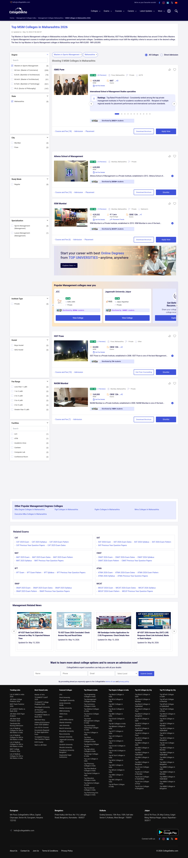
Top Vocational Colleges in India (90, 789)
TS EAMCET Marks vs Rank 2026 (42, 716)
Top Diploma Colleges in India (91, 784)
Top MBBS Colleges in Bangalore (167, 787)
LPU (60, 695)
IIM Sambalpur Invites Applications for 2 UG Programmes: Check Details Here (113, 634)
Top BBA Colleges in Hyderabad (142, 754)
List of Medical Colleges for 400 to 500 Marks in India (16, 737)
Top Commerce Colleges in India (90, 705)
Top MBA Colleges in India (116, 776)
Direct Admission (168, 55)
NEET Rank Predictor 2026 (17, 705)
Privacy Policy (67, 851)
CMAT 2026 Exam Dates (125, 557)
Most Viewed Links (41, 690)
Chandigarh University (42, 707)
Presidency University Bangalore (66, 751)
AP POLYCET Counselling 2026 (41, 711)
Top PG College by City (168, 690)
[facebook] (159, 3)
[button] (174, 70)
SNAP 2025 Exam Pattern (26, 591)
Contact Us (25, 851)
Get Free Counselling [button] (144, 372)
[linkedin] (168, 3)
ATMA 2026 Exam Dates (125, 572)
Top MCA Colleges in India (116, 761)
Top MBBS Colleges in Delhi (167, 768)
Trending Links (15, 690)
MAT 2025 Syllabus (24, 561)
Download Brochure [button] (143, 131)
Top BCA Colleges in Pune (142, 734)
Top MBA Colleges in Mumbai (167, 749)
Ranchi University (65, 728)
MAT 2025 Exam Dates (41, 557)
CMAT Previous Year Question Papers (137, 561)
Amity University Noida (64, 704)
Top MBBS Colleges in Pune (167, 783)
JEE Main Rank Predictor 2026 (15, 720)
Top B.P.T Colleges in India (116, 732)
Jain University (64, 725)
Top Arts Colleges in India (91, 734)
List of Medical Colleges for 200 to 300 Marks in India (16, 756)
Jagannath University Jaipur (118, 291)
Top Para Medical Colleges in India (90, 770)
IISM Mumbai (60, 203)
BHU (60, 717)
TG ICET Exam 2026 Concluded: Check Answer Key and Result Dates (74, 634)
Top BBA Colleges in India (116, 715)
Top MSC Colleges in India (116, 766)
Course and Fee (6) (63, 240)
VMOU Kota (63, 714)
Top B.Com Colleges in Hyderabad (142, 778)
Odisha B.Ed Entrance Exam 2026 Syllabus (42, 724)
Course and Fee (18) (63, 131)
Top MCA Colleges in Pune (167, 734)
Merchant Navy (40, 720)
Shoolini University (65, 747)
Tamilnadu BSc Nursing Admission (16, 725)
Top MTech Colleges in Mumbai (167, 700)
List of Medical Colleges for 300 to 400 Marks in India (16, 730)
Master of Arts (40, 695)
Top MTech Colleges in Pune (167, 710)
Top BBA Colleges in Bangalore (142, 763)
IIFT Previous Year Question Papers (71, 572)
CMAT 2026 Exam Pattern (108, 561)
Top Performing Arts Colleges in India (91, 794)
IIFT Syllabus (49, 572)
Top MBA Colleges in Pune (167, 758)
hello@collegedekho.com (21, 2)
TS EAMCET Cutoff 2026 (41, 698)
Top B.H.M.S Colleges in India (117, 752)
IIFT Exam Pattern (34, 572)
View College (78, 318)
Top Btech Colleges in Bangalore (142, 715)
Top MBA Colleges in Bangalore (167, 763)
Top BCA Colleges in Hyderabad (142, 729)
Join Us (36, 851)
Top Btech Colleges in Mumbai (142, 700)
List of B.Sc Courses (42, 727)
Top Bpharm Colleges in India (117, 727)
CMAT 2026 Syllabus (146, 557)
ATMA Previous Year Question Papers (133, 576)
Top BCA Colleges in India (116, 700)
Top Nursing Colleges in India (91, 745)
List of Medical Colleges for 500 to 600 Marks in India (16, 744)
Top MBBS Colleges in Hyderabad (167, 778)
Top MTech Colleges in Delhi (167, 696)
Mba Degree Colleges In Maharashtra (30, 509)
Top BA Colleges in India (117, 724)
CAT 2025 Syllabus (39, 542)
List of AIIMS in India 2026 (17, 696)
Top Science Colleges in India (91, 715)
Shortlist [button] (166, 192)
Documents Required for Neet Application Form (42, 732)
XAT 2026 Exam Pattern (161, 542)
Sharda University (65, 722)
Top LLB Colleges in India (115, 737)
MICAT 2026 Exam (105, 588)
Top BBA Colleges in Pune (142, 758)
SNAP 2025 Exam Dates (43, 588)
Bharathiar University (66, 731)
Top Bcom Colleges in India (116, 710)
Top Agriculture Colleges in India (90, 750)
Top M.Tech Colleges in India (117, 756)
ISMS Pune (59, 69)
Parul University (64, 697)
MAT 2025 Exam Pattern (63, 557)
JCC (58, 291)
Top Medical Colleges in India (91, 710)
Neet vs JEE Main (41, 745)
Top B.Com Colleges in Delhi (142, 768)
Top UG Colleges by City (143, 690)
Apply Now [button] (166, 131)
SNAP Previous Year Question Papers (55, 591)
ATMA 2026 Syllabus (106, 576)
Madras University (65, 708)
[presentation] (91, 104)
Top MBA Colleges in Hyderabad (167, 754)
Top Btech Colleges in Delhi (142, 696)
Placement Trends (117, 220)
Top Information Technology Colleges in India (91, 728)
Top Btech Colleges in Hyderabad (142, 705)
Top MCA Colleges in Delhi (167, 720)
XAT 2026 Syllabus (141, 542)
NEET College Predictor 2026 (15, 750)
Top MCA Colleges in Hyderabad (167, 729)
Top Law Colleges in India (91, 760)
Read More (172, 176)
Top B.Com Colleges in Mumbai (142, 773)
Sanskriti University (66, 745)
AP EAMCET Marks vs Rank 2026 (17, 710)
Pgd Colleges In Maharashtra (66, 509)
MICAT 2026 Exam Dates (126, 588)
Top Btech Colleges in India (116, 696)
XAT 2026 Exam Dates (123, 542)
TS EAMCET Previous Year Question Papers (42, 738)
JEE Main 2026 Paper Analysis (17, 715)
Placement (90, 131)
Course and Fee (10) (63, 192)
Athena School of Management (68, 156)
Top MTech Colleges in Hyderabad (167, 705)
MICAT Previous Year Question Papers (137, 591)
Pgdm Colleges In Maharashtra (107, 509)
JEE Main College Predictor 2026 (16, 700)
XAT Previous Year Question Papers (112, 545)
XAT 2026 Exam (104, 542)
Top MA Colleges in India (115, 781)
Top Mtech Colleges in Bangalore (167, 715)
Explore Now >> (69, 265)
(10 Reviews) (101, 162)
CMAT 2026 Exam (105, 557)
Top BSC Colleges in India (116, 705)
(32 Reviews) (101, 75)
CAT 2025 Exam (22, 542)
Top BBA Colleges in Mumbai (142, 749)
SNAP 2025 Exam (23, 588)
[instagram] (164, 3)
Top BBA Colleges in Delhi (142, 744)
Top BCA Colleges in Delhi (142, 720)
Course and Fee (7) (63, 419)
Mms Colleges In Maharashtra (147, 509)
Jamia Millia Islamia (66, 720)
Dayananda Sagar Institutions (65, 756)
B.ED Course (39, 742)
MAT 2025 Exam (23, 557)
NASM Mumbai (61, 383)
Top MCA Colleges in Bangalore (167, 739)
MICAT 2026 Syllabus (147, 588)
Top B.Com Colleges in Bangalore (142, 787)
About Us (13, 851)
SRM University (64, 711)
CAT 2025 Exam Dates (57, 545)
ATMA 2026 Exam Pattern (148, 572)
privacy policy (124, 682)
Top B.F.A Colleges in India (116, 742)
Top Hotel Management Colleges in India (92, 721)
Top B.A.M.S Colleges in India (117, 747)
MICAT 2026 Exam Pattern (109, 591)
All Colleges (151, 55)
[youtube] (176, 3)
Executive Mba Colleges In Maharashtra (31, 514)
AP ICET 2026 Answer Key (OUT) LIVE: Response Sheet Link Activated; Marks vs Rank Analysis (153, 635)
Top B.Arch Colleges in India (116, 720)
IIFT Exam (20, 572)
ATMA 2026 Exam (105, 572)
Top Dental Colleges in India (92, 774)
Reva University (64, 734)
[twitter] (172, 3)
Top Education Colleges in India (90, 779)
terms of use (110, 682)
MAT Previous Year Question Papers (49, 561)
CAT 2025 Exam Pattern (59, 542)
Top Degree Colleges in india (119, 690)
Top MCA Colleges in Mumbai (167, 725)
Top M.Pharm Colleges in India (116, 786)
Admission (78, 131)
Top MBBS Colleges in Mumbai (167, 773)
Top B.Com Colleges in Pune (142, 783)
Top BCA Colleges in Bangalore (142, 739)
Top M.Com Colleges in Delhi (167, 744)
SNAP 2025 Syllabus (63, 588)
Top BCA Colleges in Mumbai (142, 725)
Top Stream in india (91, 690)
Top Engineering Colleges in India (90, 696)
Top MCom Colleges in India (116, 771)
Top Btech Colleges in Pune (142, 710)
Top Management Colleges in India (90, 700)
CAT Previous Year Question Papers (30, 545)
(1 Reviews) (101, 341)
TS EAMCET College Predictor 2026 (42, 703)
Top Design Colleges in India (91, 755)
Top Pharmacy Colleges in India (90, 765)
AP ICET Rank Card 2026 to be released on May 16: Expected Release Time (34, 635)
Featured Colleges (65, 690)
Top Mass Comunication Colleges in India (90, 740)
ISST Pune (59, 336)
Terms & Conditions (50, 851)
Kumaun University (65, 737)
